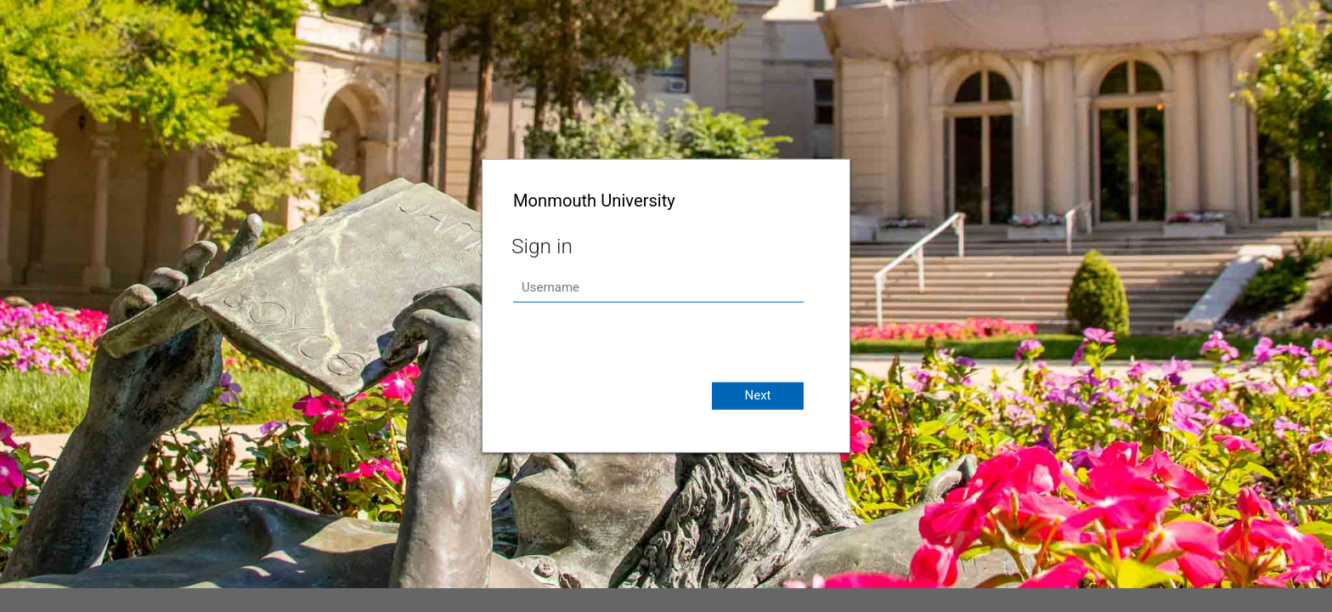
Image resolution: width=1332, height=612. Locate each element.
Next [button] (757, 395)
